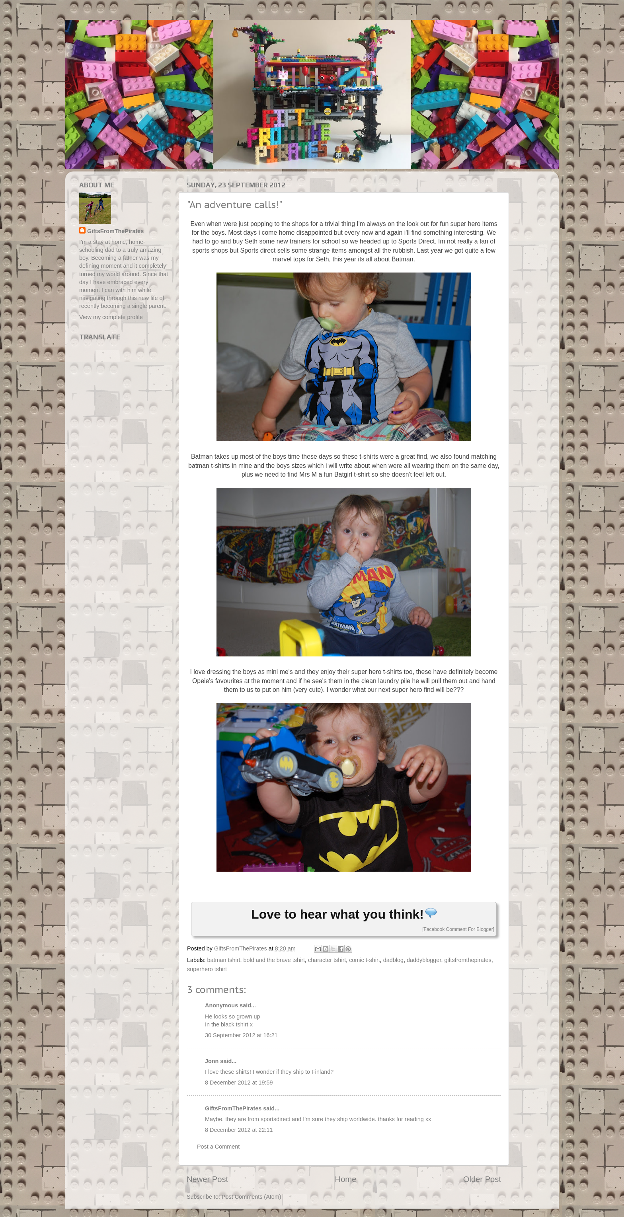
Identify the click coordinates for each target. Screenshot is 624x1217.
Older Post (482, 1179)
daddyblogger (424, 960)
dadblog (393, 960)
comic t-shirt (364, 960)
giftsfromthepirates (467, 960)
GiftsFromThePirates (233, 1108)
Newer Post (207, 1179)
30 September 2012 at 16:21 (241, 1035)
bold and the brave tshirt (274, 960)
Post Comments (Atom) (251, 1197)
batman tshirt (223, 960)
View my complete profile (111, 317)
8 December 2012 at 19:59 (239, 1082)
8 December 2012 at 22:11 (239, 1130)
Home (346, 1179)
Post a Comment (218, 1146)
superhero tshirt (207, 969)
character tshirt (327, 960)
